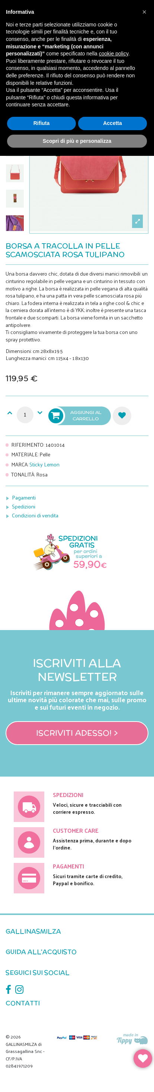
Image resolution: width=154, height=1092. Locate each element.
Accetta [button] (112, 123)
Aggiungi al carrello (75, 416)
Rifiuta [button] (41, 123)
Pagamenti (24, 497)
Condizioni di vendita (35, 515)
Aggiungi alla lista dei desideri (122, 416)
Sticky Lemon (44, 464)
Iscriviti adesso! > (77, 732)
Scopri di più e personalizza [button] (77, 141)
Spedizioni (23, 506)
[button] (144, 12)
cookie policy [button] (113, 54)
